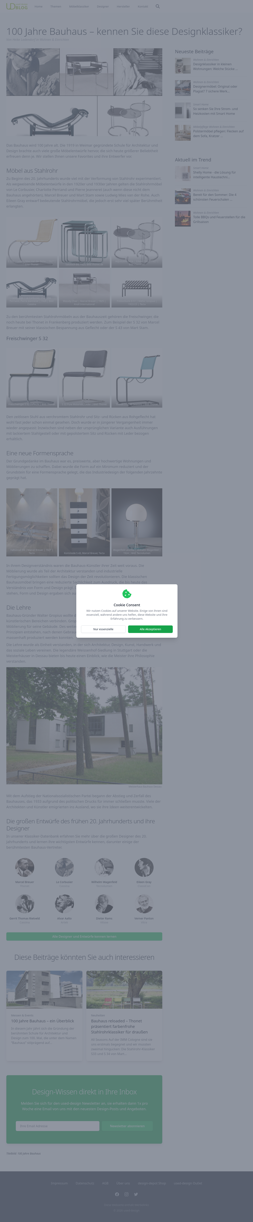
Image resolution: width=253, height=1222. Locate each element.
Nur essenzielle (103, 629)
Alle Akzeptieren (150, 629)
